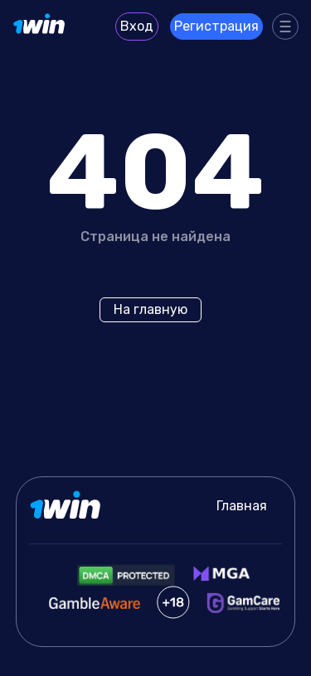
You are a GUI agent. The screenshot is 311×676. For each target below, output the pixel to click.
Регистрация (216, 26)
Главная (241, 506)
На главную (150, 309)
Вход (136, 26)
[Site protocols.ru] (39, 26)
